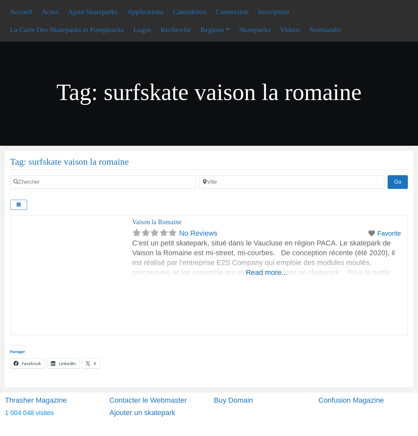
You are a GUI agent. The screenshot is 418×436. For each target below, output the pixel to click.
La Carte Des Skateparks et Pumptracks (67, 29)
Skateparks (255, 29)
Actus (50, 12)
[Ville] (291, 182)
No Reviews (198, 233)
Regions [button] (212, 29)
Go (401, 181)
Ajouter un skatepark (142, 413)
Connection (232, 12)
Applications (145, 12)
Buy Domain (233, 400)
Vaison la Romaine (157, 222)
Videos (290, 29)
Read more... (266, 272)
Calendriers (189, 12)
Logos (142, 29)
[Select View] (18, 205)
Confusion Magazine (351, 400)
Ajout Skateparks (93, 12)
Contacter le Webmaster (148, 400)
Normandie (325, 29)
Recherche (176, 29)
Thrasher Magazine (36, 400)
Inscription (273, 12)
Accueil (21, 12)
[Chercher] (103, 182)
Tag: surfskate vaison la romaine (69, 162)
